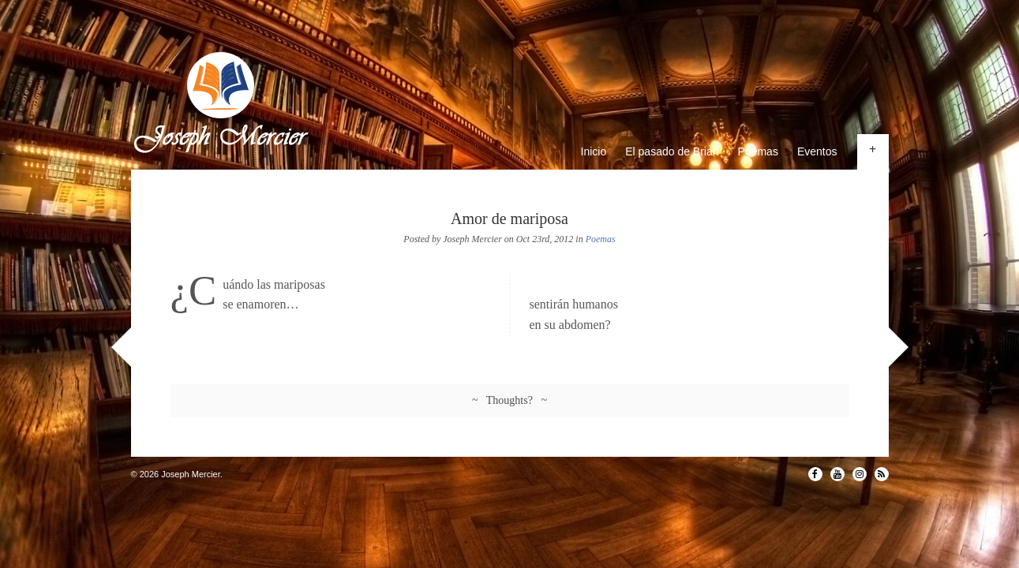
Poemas (758, 151)
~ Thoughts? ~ (509, 400)
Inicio (594, 151)
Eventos (817, 151)
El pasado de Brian (671, 151)
